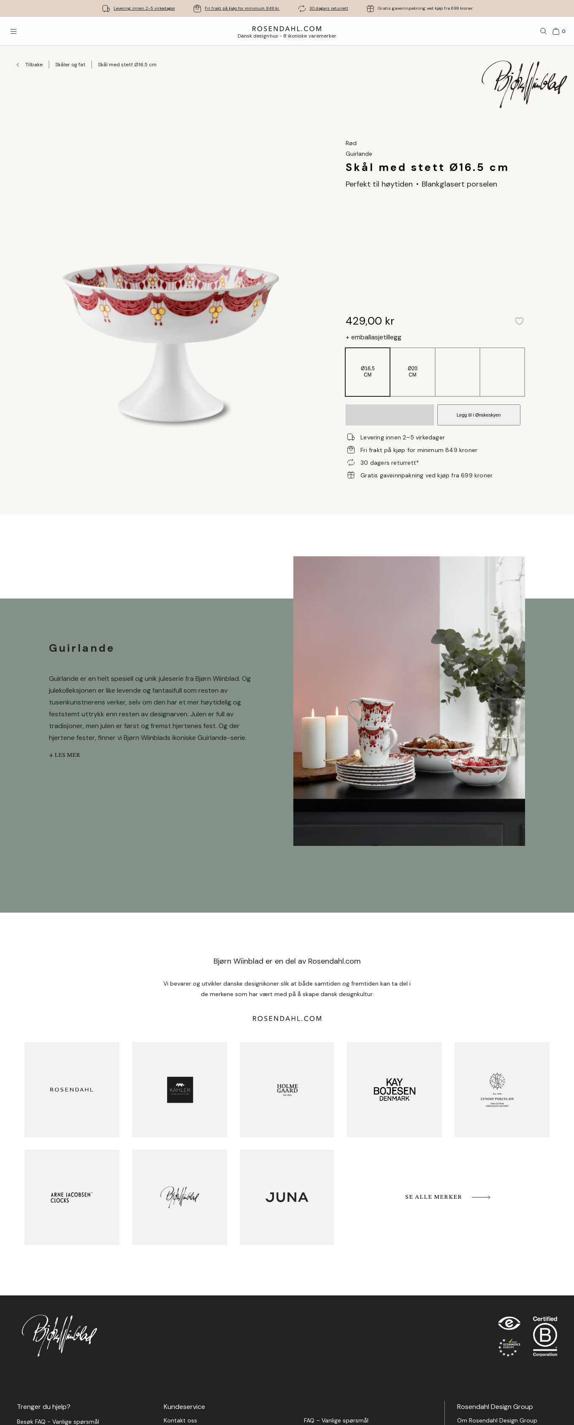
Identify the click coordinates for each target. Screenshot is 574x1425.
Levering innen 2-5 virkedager (144, 8)
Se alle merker (448, 1197)
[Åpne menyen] (13, 31)
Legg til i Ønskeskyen (479, 414)
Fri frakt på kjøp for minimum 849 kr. (242, 8)
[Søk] (544, 31)
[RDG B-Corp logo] (545, 1338)
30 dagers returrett (328, 8)
